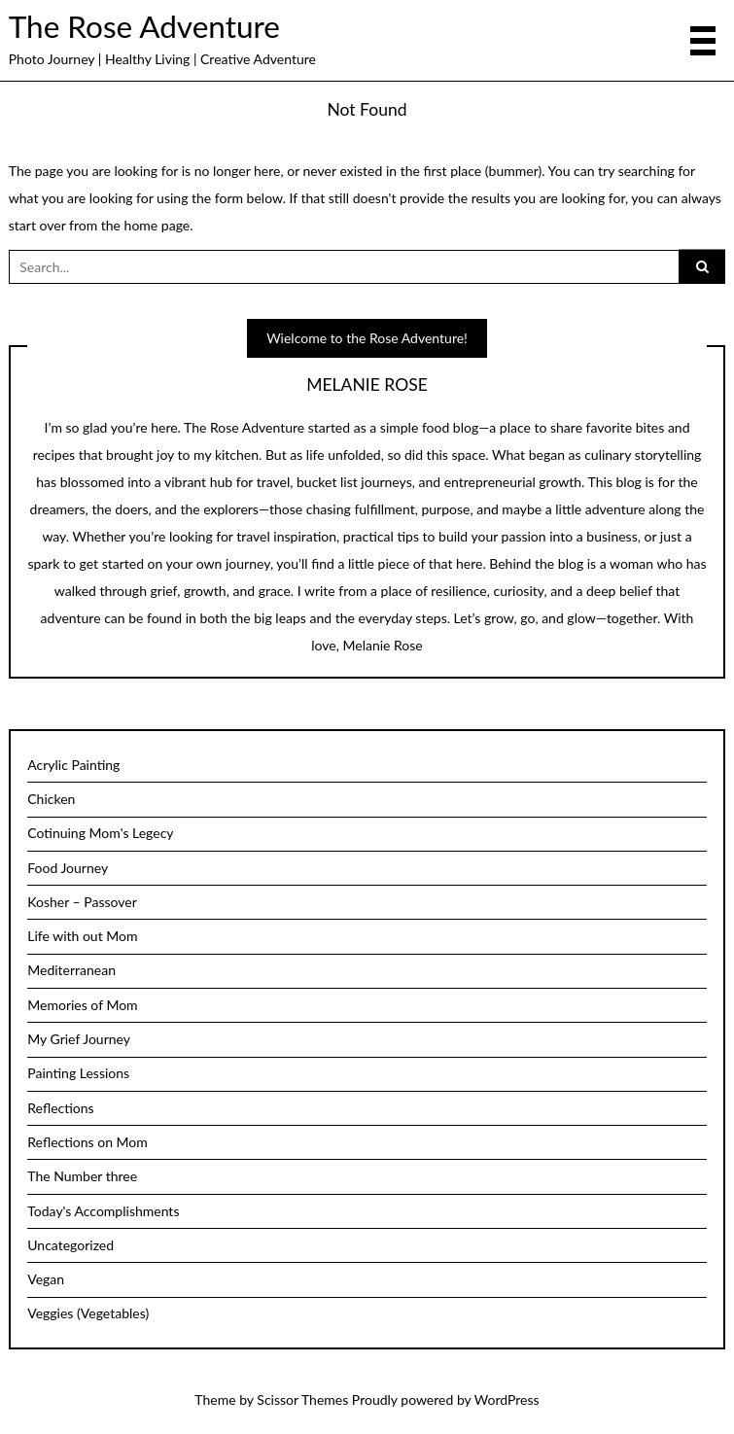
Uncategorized (70, 1245)
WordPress (507, 1399)
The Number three (82, 1176)
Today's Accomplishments (103, 1211)
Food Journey (67, 867)
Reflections (60, 1108)
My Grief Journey (78, 1039)
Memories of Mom (82, 1005)
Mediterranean (71, 970)
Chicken (51, 798)
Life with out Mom (82, 935)
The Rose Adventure (144, 26)
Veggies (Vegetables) (88, 1313)
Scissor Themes (302, 1399)
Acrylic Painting (73, 764)
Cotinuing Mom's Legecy (100, 832)
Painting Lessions (78, 1073)
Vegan (45, 1279)
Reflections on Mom (87, 1142)
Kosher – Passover (82, 901)
